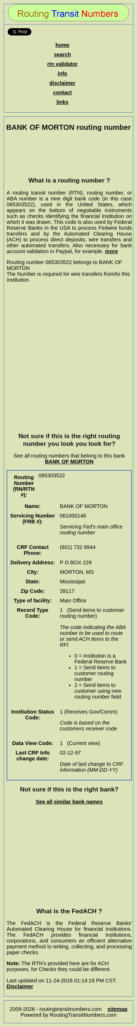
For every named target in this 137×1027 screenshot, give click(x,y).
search (62, 54)
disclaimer (62, 83)
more (111, 251)
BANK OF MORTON (69, 461)
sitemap (117, 1009)
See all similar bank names (69, 802)
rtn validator (62, 64)
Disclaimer (20, 986)
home (62, 45)
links (62, 102)
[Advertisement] (69, 154)
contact (62, 92)
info (62, 73)
